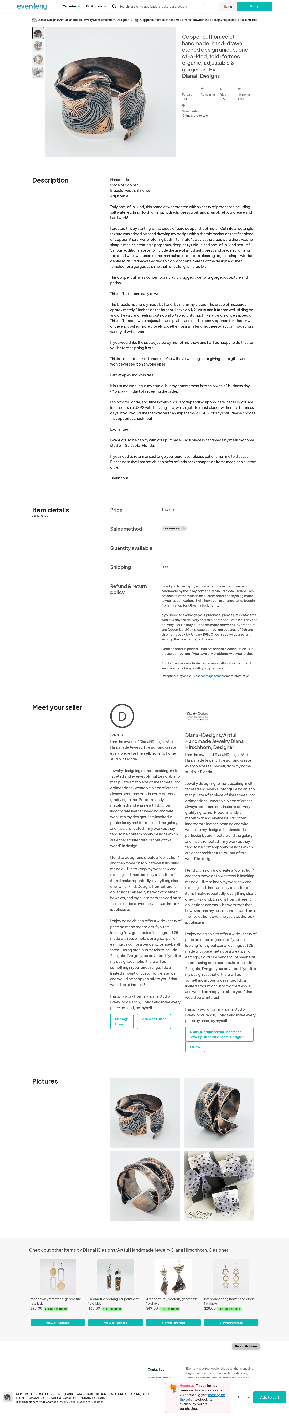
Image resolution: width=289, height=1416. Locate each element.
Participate (96, 6)
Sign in (227, 6)
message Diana (211, 676)
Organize (71, 6)
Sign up (254, 6)
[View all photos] (110, 92)
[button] (71, 6)
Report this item (246, 1346)
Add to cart (269, 1397)
